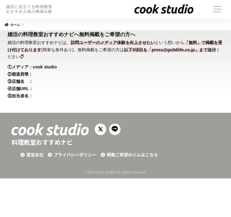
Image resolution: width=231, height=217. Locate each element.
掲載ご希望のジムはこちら (132, 154)
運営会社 (34, 154)
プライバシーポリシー (75, 154)
